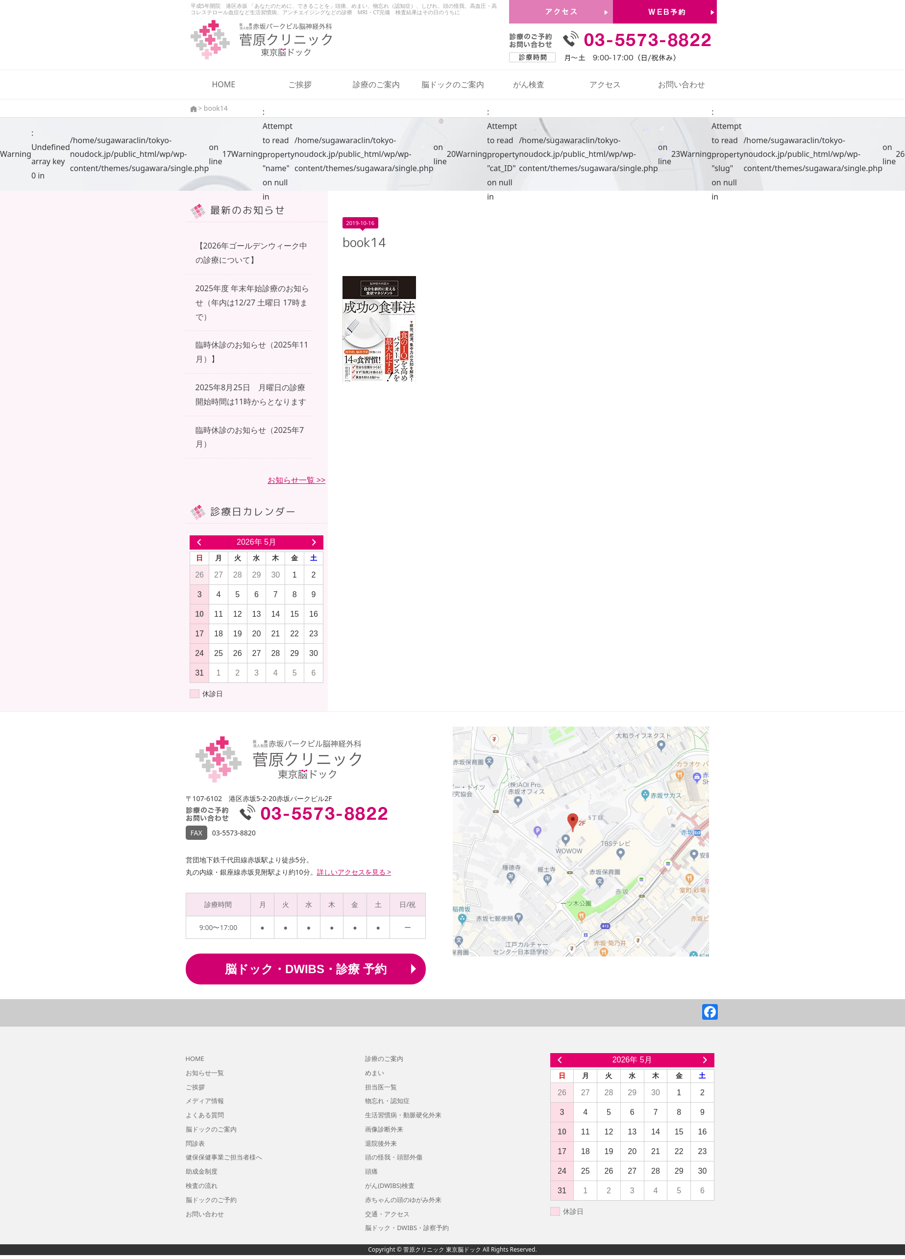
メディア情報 (205, 1100)
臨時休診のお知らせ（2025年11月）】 (252, 351)
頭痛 (371, 1171)
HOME (223, 84)
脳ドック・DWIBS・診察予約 (407, 1227)
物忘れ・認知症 (387, 1100)
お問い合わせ (681, 84)
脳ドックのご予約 (211, 1199)
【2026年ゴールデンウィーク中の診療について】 (252, 252)
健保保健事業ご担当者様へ (224, 1157)
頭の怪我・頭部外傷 (393, 1157)
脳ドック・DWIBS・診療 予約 (306, 969)
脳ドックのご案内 (452, 84)
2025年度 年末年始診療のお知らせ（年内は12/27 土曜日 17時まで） (253, 302)
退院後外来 (381, 1143)
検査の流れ (202, 1185)
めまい (374, 1072)
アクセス (605, 84)
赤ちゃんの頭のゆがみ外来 (403, 1199)
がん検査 (528, 84)
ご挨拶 (300, 84)
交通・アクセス (387, 1213)
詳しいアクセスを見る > (354, 872)
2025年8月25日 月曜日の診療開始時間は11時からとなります (251, 394)
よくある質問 (205, 1114)
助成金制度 (202, 1171)
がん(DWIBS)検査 (389, 1185)
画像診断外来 (384, 1129)
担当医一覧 (381, 1087)
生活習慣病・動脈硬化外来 (403, 1114)
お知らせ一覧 (205, 1072)
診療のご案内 (376, 84)
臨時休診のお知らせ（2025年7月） (250, 437)
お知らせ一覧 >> (296, 480)
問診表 (195, 1143)
